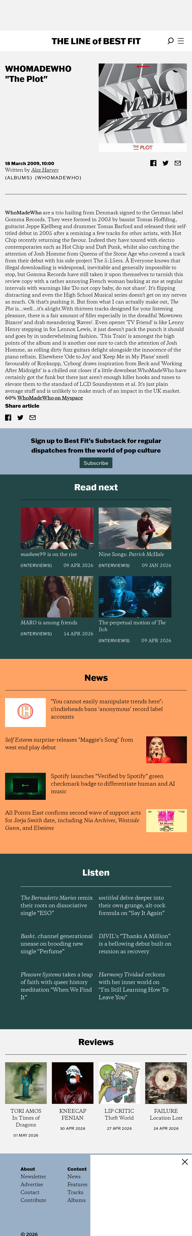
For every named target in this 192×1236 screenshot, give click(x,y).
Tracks (75, 1192)
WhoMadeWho (38, 68)
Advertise (32, 1184)
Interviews (36, 565)
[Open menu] (181, 41)
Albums (18, 178)
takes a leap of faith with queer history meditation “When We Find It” (57, 986)
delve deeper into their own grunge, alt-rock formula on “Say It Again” (132, 905)
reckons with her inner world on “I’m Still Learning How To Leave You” (133, 986)
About (28, 1169)
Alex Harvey (44, 170)
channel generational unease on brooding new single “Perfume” (57, 944)
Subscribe (96, 462)
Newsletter (33, 1177)
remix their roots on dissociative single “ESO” (57, 905)
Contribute (33, 1200)
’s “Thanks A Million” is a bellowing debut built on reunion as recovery (135, 944)
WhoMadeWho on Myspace (50, 398)
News (74, 1177)
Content (77, 1169)
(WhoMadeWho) (58, 178)
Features (77, 1184)
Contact (30, 1192)
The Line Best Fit (96, 41)
